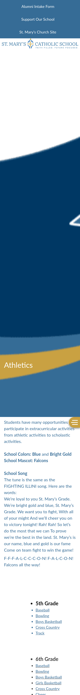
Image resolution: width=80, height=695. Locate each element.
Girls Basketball (48, 683)
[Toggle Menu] (74, 422)
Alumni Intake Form (37, 6)
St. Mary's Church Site (37, 32)
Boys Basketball (49, 621)
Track (40, 633)
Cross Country (48, 627)
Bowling (42, 615)
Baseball (42, 610)
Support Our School (38, 19)
